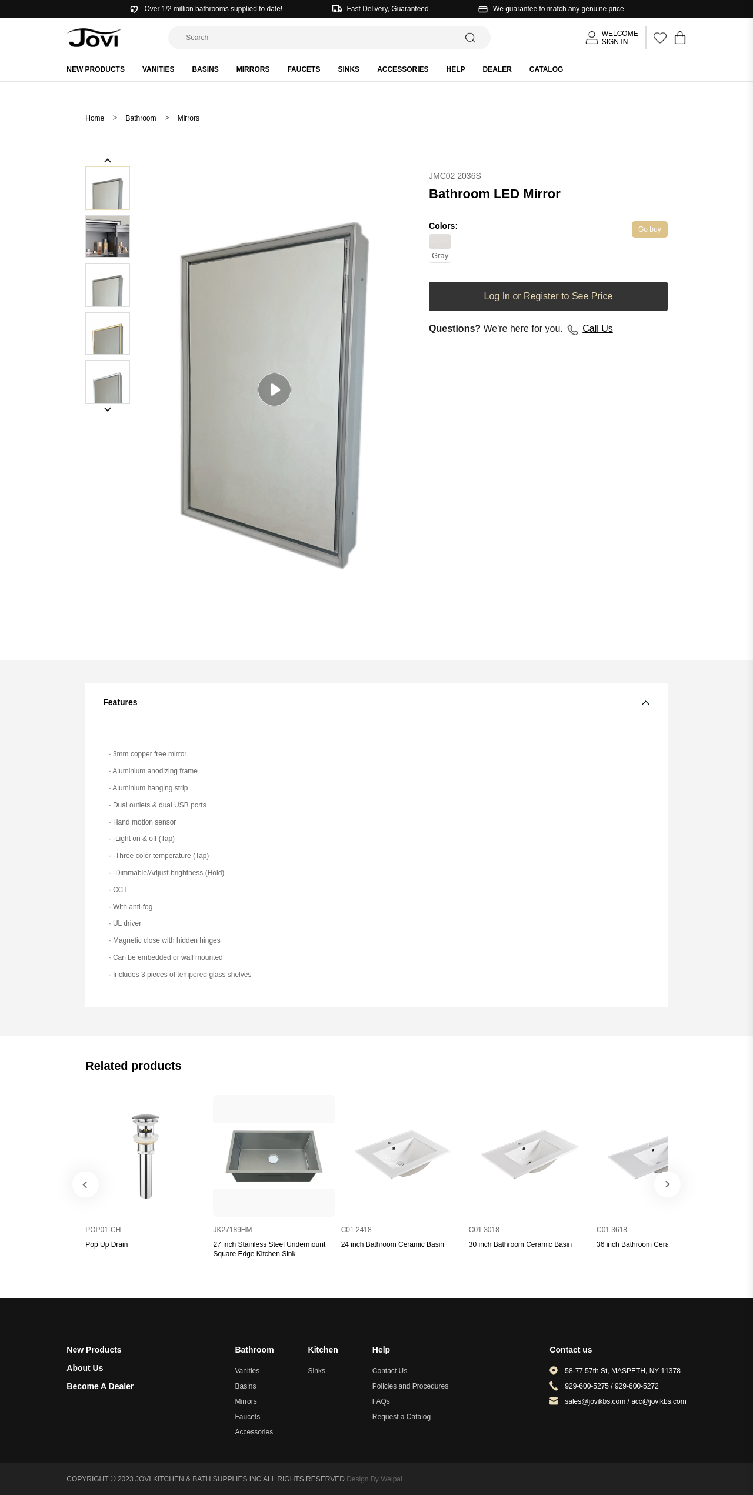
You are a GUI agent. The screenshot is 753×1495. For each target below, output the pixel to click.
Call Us (597, 328)
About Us (84, 1368)
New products (95, 69)
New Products (93, 1349)
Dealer (497, 69)
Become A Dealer (100, 1386)
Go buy (649, 229)
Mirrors (253, 69)
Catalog (546, 69)
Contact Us (389, 1371)
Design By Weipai (374, 1479)
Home (94, 118)
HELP (455, 69)
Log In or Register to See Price (548, 296)
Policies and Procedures (410, 1386)
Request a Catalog (401, 1417)
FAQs (381, 1401)
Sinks (348, 69)
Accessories (402, 69)
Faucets (303, 69)
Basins (205, 69)
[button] (107, 160)
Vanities (158, 69)
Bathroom (140, 118)
